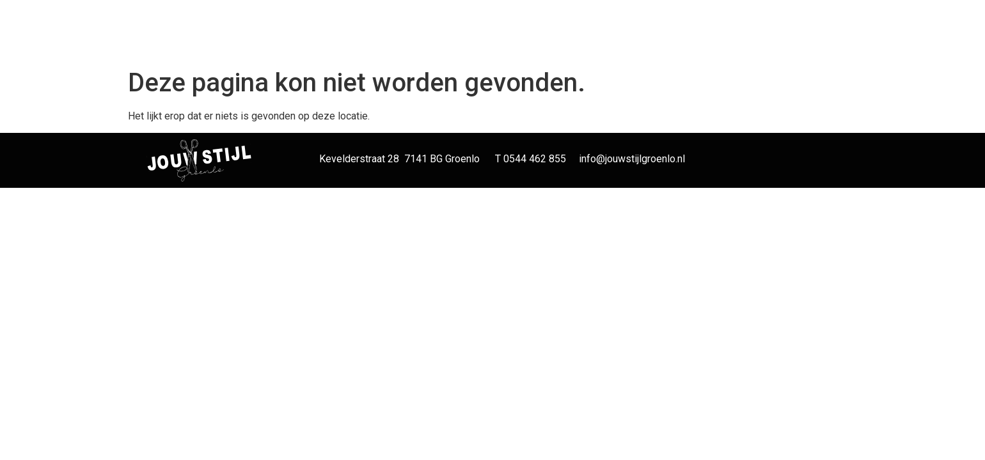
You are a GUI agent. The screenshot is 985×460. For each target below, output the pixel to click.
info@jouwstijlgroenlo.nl (632, 159)
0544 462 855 (534, 159)
